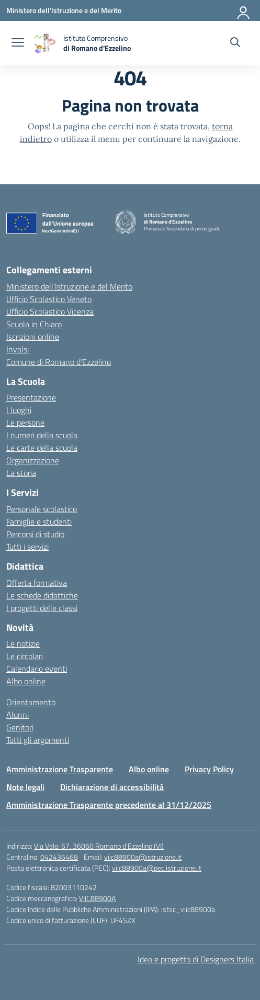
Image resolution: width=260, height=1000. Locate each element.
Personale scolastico (41, 509)
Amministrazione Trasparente (59, 769)
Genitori (19, 727)
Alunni (17, 714)
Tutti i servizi (27, 546)
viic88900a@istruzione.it (143, 856)
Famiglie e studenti (39, 521)
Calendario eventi (36, 668)
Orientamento (30, 702)
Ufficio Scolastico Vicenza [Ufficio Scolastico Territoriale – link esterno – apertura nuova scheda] (50, 311)
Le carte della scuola (41, 447)
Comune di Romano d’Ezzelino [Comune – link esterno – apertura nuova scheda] (58, 361)
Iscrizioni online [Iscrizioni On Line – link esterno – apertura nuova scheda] (32, 336)
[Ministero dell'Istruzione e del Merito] (63, 10)
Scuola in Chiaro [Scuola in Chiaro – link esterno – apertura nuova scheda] (34, 324)
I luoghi (18, 410)
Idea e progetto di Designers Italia (196, 959)
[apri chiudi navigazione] (18, 43)
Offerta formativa (36, 582)
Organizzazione (32, 460)
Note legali (25, 787)
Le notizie (23, 643)
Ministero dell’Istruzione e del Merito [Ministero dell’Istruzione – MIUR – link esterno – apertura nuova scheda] (69, 286)
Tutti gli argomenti (37, 740)
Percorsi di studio (35, 534)
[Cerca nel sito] (235, 43)
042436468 (59, 856)
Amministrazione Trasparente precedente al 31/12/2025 (108, 804)
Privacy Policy (209, 769)
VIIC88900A (97, 898)
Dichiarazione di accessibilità (112, 787)
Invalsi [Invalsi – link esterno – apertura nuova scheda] (17, 349)
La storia (21, 472)
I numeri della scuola (41, 435)
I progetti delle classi (41, 608)
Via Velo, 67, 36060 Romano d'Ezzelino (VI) (99, 845)
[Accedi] (244, 10)
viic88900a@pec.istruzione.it (156, 867)
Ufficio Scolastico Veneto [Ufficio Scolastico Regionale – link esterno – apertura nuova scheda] (49, 299)
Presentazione (31, 397)
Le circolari (24, 656)
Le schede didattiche (42, 595)
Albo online (26, 681)
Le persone (25, 422)
